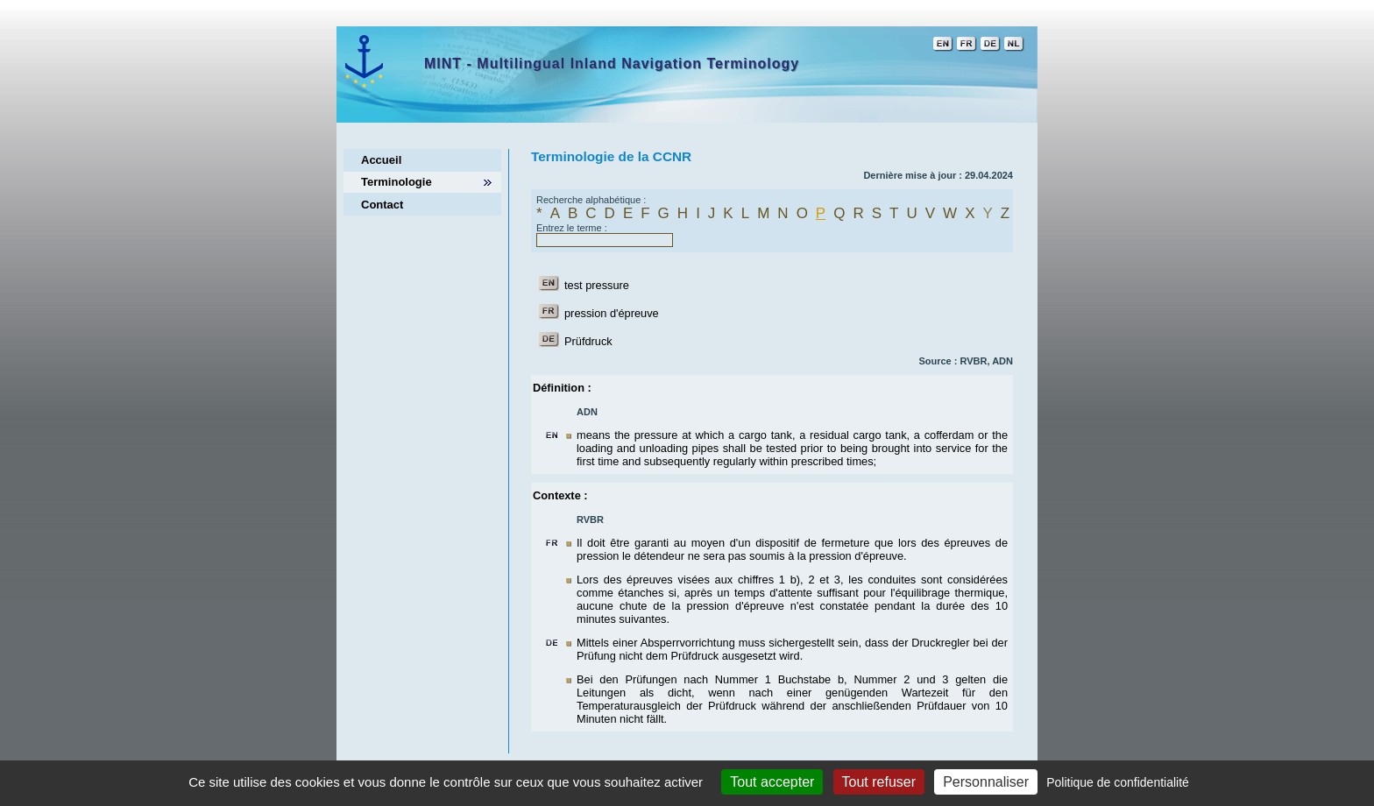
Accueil (381, 159)
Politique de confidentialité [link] (1117, 782)
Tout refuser (879, 781)
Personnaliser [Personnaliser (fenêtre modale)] (986, 781)
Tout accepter (772, 781)
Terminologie (396, 181)
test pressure (596, 285)
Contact (382, 204)
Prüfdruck (588, 341)
